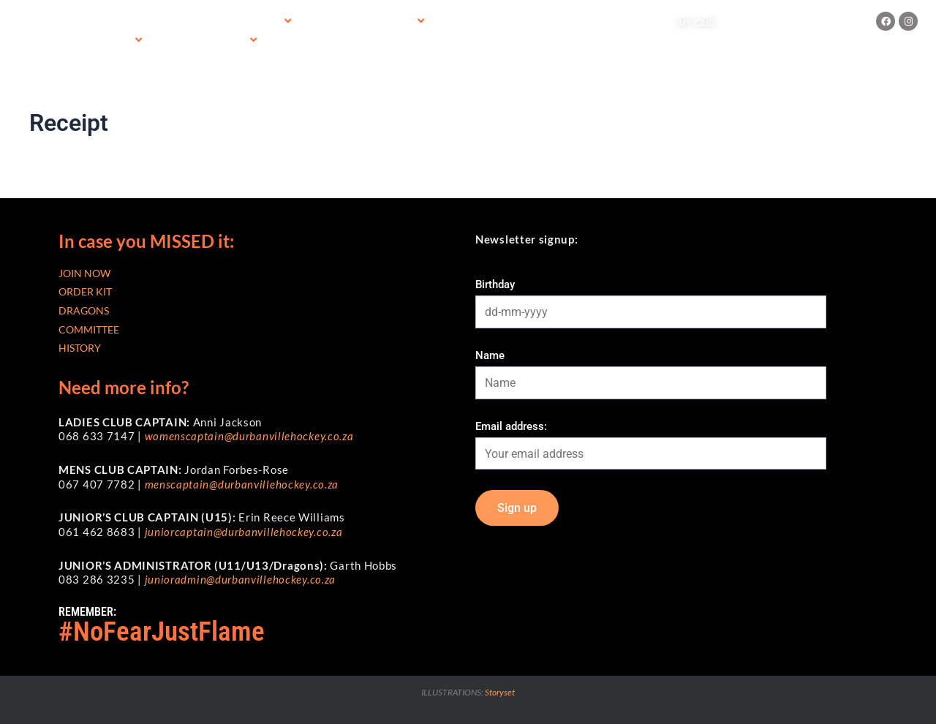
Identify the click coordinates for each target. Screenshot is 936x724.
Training (197, 22)
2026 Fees (260, 21)
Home (104, 22)
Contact (174, 41)
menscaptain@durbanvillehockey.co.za (242, 484)
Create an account (819, 22)
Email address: (511, 426)
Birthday (495, 284)
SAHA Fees (326, 22)
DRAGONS (83, 310)
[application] (275, 21)
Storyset (500, 692)
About (118, 40)
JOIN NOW (84, 273)
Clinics (231, 40)
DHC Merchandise (478, 22)
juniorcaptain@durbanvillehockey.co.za (244, 531)
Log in (748, 22)
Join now (147, 22)
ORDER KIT (85, 291)
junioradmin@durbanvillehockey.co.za (240, 579)
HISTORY (79, 348)
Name (490, 355)
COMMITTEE (88, 329)
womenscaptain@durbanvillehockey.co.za (249, 435)
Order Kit (393, 21)
